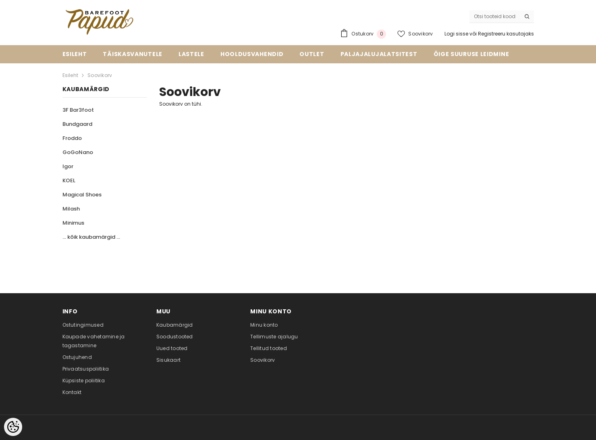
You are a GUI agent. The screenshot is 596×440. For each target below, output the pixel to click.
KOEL (68, 180)
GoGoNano (77, 152)
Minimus (73, 223)
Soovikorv (99, 75)
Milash (71, 209)
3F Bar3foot (78, 110)
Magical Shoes (82, 194)
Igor (67, 166)
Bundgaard (77, 124)
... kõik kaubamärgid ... (91, 237)
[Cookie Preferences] (13, 427)
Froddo (72, 138)
